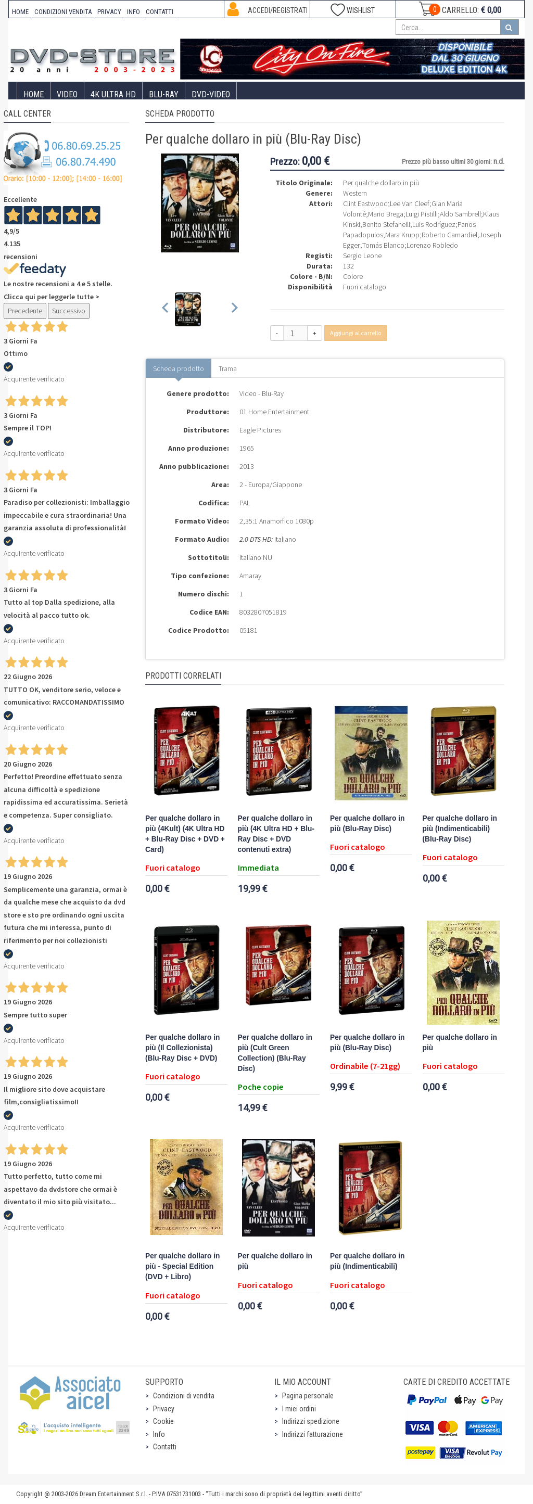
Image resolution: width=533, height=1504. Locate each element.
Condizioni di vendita (183, 1396)
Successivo (68, 310)
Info (159, 1434)
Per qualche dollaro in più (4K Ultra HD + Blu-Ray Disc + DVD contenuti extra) (276, 833)
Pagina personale (308, 1396)
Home (33, 94)
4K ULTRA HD (113, 94)
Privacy (163, 1409)
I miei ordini (299, 1409)
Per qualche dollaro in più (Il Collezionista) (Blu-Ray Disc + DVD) (182, 1048)
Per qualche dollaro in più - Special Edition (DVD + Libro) (182, 1266)
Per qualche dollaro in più (460, 1043)
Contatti (164, 1447)
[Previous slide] (165, 309)
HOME (20, 12)
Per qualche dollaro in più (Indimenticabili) (367, 1261)
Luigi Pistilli (421, 214)
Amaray (250, 575)
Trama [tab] (228, 368)
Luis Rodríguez (433, 224)
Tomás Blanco (383, 245)
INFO (133, 12)
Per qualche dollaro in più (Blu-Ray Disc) (367, 823)
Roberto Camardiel (449, 234)
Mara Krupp (402, 234)
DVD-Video (211, 94)
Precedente (25, 310)
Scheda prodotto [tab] (178, 368)
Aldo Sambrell (460, 214)
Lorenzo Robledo (432, 245)
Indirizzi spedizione (310, 1421)
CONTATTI (159, 12)
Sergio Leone (362, 255)
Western (355, 193)
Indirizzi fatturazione (312, 1434)
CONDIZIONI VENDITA (63, 12)
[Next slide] (234, 309)
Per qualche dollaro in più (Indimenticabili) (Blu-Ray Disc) (460, 828)
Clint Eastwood (365, 203)
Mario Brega (385, 214)
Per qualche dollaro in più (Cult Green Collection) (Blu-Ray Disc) (275, 1053)
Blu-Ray (164, 94)
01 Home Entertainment (274, 411)
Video (67, 94)
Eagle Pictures (260, 430)
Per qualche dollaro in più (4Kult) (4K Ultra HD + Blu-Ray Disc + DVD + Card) (185, 833)
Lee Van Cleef (409, 203)
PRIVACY (109, 12)
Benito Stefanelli (386, 224)
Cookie (163, 1421)
